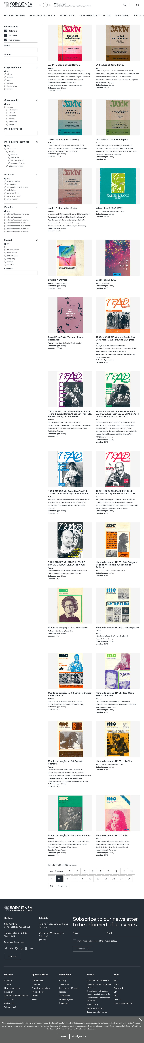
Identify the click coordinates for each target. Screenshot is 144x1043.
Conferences (37, 980)
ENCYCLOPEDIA (67, 15)
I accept (63, 1036)
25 (51, 886)
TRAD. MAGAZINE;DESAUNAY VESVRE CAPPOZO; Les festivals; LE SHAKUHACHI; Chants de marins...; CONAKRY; (117, 414)
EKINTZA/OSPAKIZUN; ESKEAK (17, 220)
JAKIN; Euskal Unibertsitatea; (63, 208)
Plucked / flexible (13, 166)
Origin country (11, 100)
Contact (12, 956)
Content (8, 268)
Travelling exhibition (41, 988)
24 (129, 878)
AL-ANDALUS (10, 110)
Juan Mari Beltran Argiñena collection (98, 985)
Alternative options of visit (16, 996)
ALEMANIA (10, 116)
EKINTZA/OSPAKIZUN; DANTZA (17, 229)
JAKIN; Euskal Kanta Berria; (110, 65)
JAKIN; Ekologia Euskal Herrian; (64, 65)
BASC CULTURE (12, 253)
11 (116, 871)
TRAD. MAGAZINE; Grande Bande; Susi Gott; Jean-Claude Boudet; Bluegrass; (115, 338)
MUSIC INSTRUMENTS (14, 15)
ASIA (8, 80)
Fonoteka (13, 35)
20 (98, 878)
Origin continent (12, 67)
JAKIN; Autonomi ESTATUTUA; (63, 139)
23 (121, 878)
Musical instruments (123, 1003)
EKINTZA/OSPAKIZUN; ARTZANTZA (19, 226)
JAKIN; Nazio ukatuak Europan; (112, 139)
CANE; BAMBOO (13, 193)
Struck (9, 151)
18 (82, 878)
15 (59, 878)
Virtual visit (9, 999)
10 (108, 871)
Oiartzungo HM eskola (69, 988)
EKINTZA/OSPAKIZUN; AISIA (16, 223)
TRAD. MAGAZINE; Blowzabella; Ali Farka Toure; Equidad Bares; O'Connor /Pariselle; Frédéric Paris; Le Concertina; (70, 414)
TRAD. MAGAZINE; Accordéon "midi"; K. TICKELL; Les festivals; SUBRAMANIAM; (68, 492)
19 (90, 878)
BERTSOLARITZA (12, 255)
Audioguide (9, 1003)
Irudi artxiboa (14, 40)
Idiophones (10, 148)
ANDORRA (10, 124)
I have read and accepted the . (97, 941)
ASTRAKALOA (11, 190)
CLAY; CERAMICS (12, 199)
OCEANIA (10, 89)
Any (8, 71)
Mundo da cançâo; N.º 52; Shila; (112, 835)
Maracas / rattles (14, 163)
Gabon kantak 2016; (106, 280)
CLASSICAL (10, 264)
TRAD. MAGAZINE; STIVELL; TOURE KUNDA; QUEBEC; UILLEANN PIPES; (66, 563)
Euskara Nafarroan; (58, 280)
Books (116, 984)
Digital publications (94, 1008)
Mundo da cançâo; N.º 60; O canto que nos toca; (117, 628)
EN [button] (137, 5)
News (34, 999)
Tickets (7, 984)
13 (132, 871)
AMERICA (10, 77)
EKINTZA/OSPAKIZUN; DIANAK (17, 232)
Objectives (64, 984)
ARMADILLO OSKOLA (13, 181)
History (62, 980)
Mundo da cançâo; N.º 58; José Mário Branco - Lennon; (115, 694)
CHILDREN (10, 261)
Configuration (79, 1036)
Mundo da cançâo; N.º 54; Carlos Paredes (69, 835)
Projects (63, 992)
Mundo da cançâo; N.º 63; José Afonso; (68, 627)
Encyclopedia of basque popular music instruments (98, 992)
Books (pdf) (119, 988)
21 (106, 878)
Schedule (8, 980)
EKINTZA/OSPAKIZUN (14, 217)
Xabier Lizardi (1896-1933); (109, 208)
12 (124, 871)
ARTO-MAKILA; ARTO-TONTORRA (17, 187)
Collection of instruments (97, 980)
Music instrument (13, 129)
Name (7, 45)
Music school (37, 992)
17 (75, 878)
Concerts (36, 984)
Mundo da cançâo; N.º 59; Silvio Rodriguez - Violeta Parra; (69, 694)
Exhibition (8, 992)
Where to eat (10, 1007)
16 (67, 878)
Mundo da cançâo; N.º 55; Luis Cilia (114, 761)
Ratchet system (14, 160)
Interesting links (66, 999)
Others (35, 996)
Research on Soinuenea (96, 1012)
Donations (63, 1003)
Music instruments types (16, 142)
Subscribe (81, 949)
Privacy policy (110, 941)
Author (7, 54)
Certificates (64, 996)
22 (113, 878)
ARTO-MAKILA (11, 184)
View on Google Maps (15, 942)
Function (8, 207)
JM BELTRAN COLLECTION (43, 15)
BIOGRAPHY (11, 258)
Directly (10, 154)
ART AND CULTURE (13, 250)
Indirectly (11, 157)
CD (115, 992)
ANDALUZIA (10, 122)
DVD (116, 996)
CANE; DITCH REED (13, 196)
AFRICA (9, 74)
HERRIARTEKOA (12, 86)
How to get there (12, 988)
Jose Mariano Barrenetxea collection (98, 999)
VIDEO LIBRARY (122, 15)
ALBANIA (9, 113)
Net (115, 980)
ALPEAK (9, 119)
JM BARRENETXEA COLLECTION (95, 15)
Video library (92, 1004)
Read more (72, 1029)
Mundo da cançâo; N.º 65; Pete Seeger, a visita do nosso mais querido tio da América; (116, 565)
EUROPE (10, 83)
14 (51, 878)
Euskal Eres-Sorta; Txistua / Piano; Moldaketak (65, 338)
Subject (8, 240)
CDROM (117, 999)
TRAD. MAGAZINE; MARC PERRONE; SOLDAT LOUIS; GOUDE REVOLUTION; (115, 492)
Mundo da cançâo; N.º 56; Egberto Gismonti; (65, 762)
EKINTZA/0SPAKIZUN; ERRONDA (18, 214)
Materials (9, 174)
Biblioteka (13, 31)
